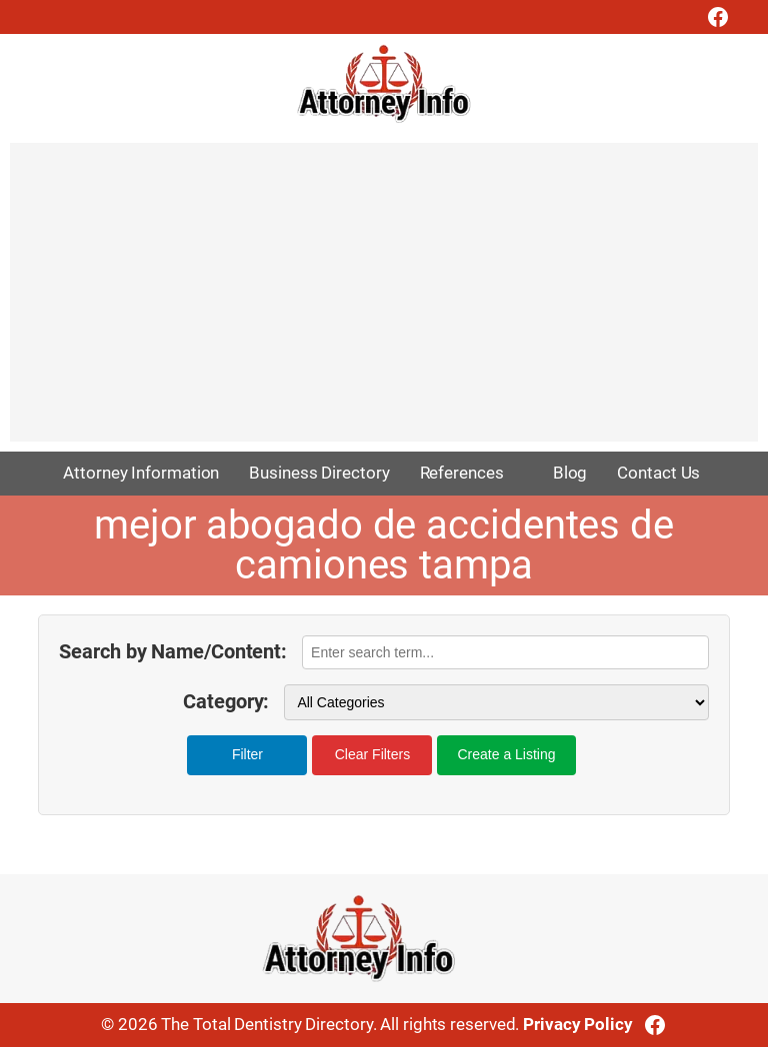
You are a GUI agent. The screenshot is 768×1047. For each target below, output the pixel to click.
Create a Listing (506, 754)
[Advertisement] (384, 302)
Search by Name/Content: (173, 651)
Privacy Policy (578, 1024)
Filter (247, 754)
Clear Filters (372, 754)
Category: (226, 701)
